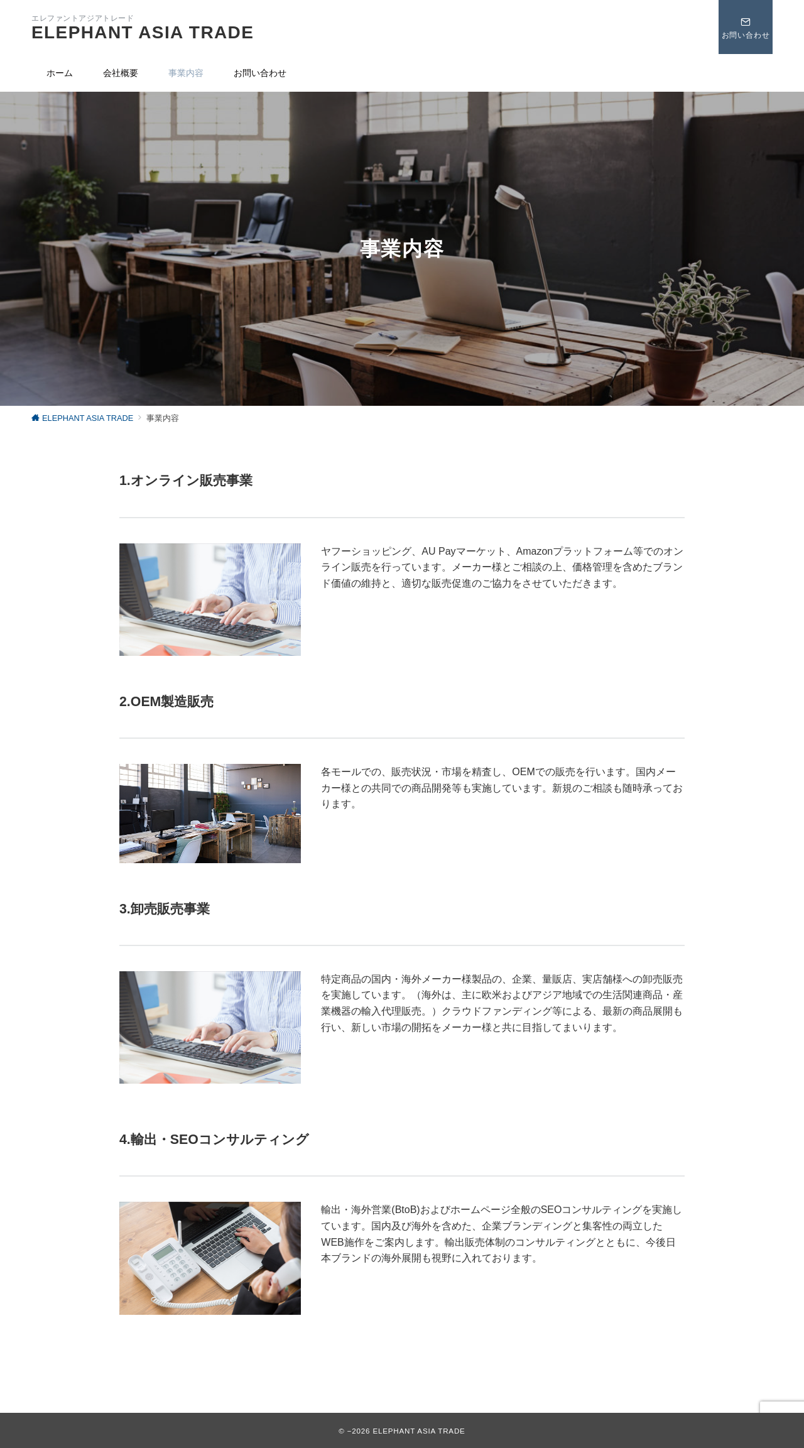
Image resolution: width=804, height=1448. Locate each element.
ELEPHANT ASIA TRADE (142, 32)
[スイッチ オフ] (746, 27)
